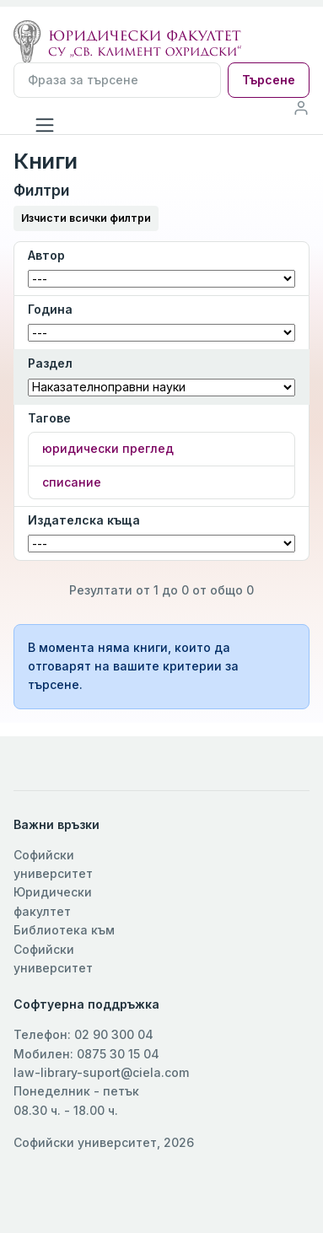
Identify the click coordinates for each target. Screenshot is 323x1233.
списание (71, 482)
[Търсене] (117, 80)
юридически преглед (108, 448)
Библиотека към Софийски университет (64, 949)
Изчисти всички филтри (86, 218)
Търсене (268, 80)
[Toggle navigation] (45, 125)
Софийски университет (53, 864)
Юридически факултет (52, 901)
